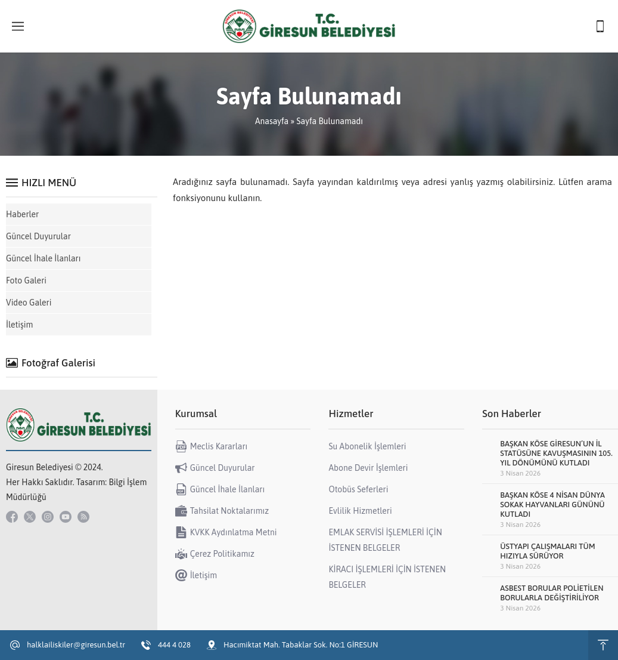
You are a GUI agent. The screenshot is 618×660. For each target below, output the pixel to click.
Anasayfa (271, 121)
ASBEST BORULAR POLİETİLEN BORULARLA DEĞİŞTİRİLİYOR (551, 593)
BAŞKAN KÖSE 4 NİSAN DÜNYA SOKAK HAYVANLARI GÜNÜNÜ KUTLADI (552, 505)
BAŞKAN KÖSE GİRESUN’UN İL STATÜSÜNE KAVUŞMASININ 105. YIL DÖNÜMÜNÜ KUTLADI (556, 453)
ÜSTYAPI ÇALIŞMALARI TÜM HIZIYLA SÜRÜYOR (547, 551)
